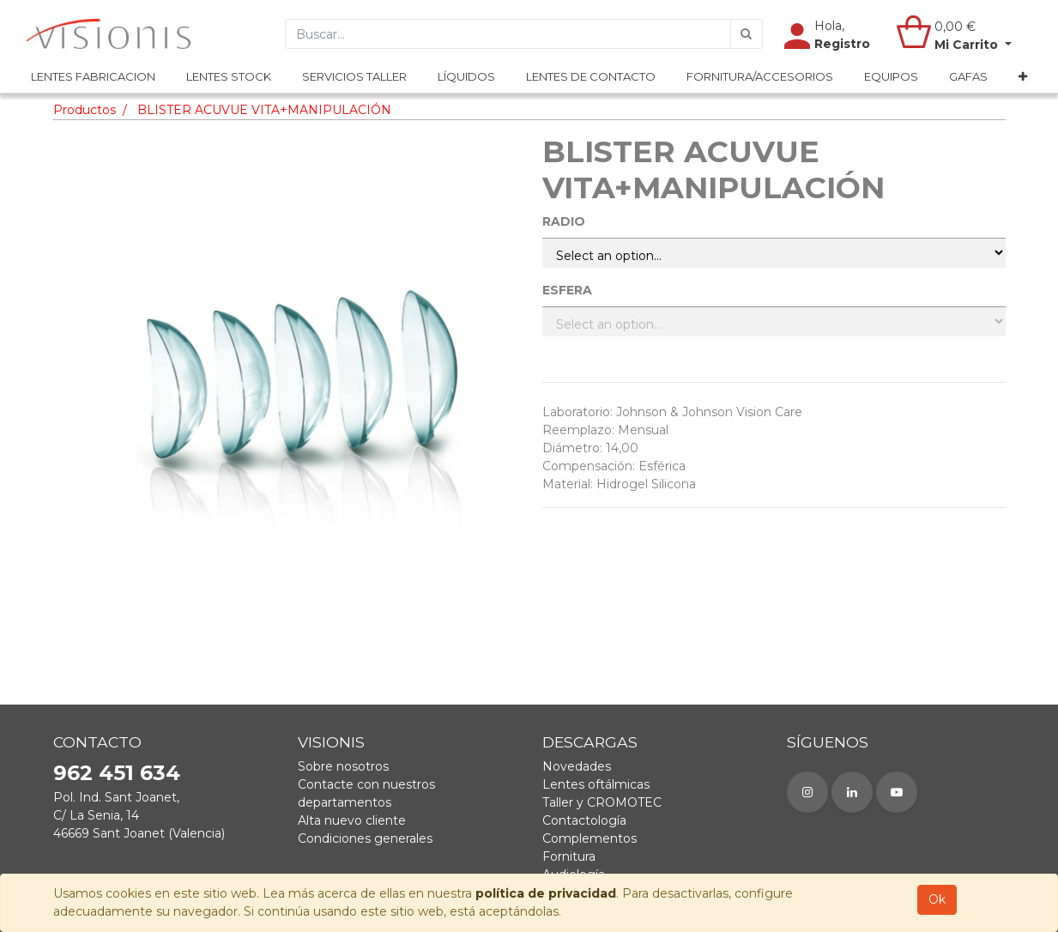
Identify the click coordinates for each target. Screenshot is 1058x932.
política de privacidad (545, 893)
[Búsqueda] (746, 35)
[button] (1023, 78)
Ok (937, 899)
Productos (84, 110)
